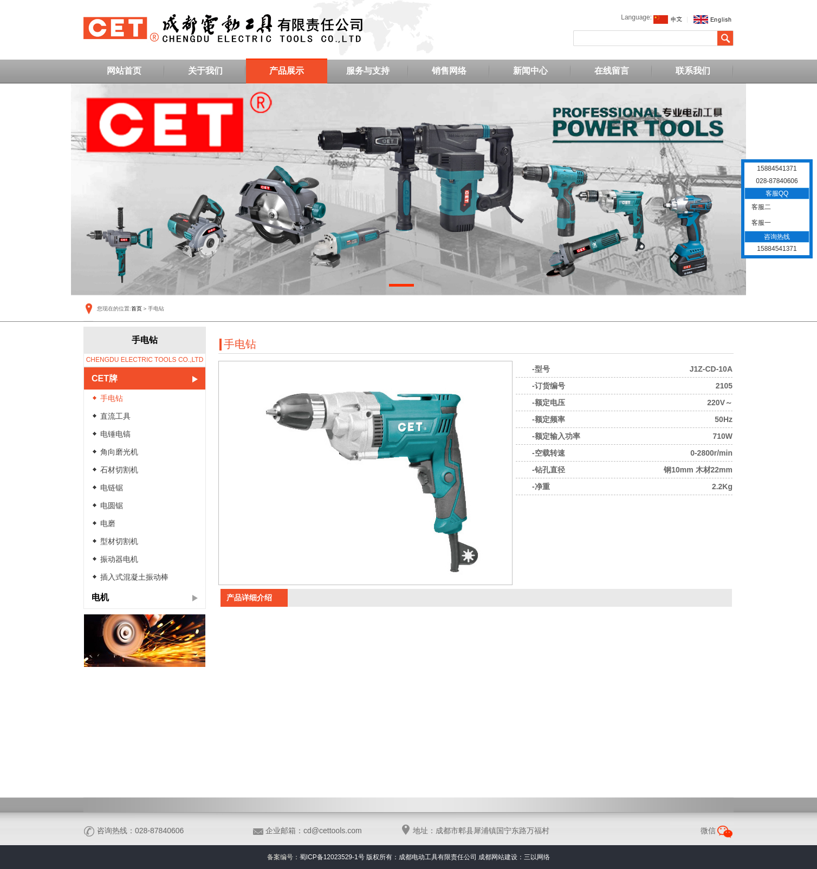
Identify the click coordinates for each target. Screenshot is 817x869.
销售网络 (449, 70)
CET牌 (105, 378)
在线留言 (611, 70)
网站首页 (124, 70)
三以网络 (537, 857)
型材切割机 (119, 541)
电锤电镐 (115, 434)
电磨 (107, 523)
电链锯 (111, 487)
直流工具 (115, 416)
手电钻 (111, 398)
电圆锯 (111, 505)
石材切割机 (119, 469)
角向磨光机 (119, 452)
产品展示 (286, 70)
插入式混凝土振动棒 (134, 577)
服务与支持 (368, 70)
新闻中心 (530, 70)
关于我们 (205, 70)
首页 (136, 309)
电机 (100, 597)
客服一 (760, 222)
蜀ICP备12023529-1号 (332, 857)
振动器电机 (119, 559)
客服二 (760, 207)
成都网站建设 (497, 857)
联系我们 (693, 70)
